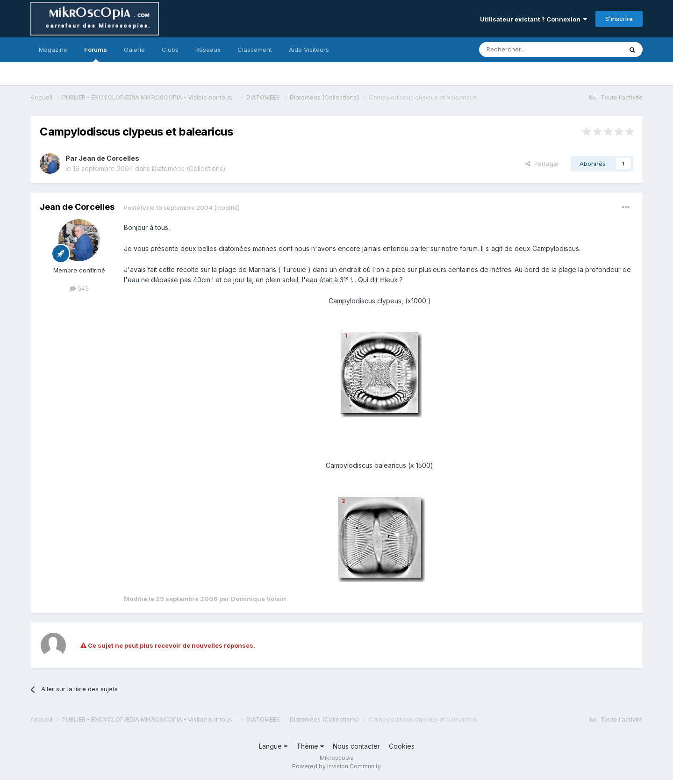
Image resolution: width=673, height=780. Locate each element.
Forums (95, 54)
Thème (310, 746)
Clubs (170, 49)
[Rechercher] (530, 49)
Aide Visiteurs (309, 49)
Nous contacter (356, 746)
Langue (273, 746)
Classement (254, 49)
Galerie (134, 49)
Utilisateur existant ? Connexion (533, 19)
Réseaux (208, 49)
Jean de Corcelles (109, 158)
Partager (542, 163)
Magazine (53, 49)
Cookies (402, 746)
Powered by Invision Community (336, 766)
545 (79, 288)
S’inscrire (619, 18)
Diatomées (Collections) (189, 168)
